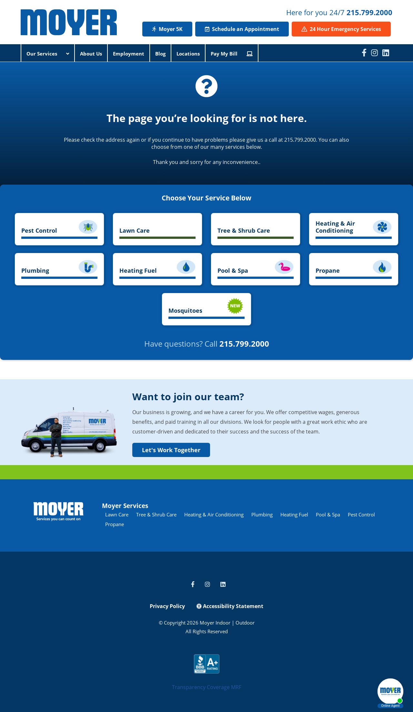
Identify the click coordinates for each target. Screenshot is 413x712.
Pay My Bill (232, 53)
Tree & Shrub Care (156, 514)
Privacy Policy (167, 606)
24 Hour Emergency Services (341, 29)
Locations (188, 53)
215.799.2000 (369, 12)
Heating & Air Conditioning (214, 514)
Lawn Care (116, 514)
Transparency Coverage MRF (206, 687)
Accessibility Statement (229, 606)
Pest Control (361, 514)
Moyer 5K (167, 29)
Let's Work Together (171, 450)
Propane (114, 524)
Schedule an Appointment (242, 29)
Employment (128, 53)
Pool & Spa (328, 514)
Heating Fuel (294, 514)
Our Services (47, 53)
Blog (160, 53)
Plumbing (262, 514)
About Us (91, 53)
